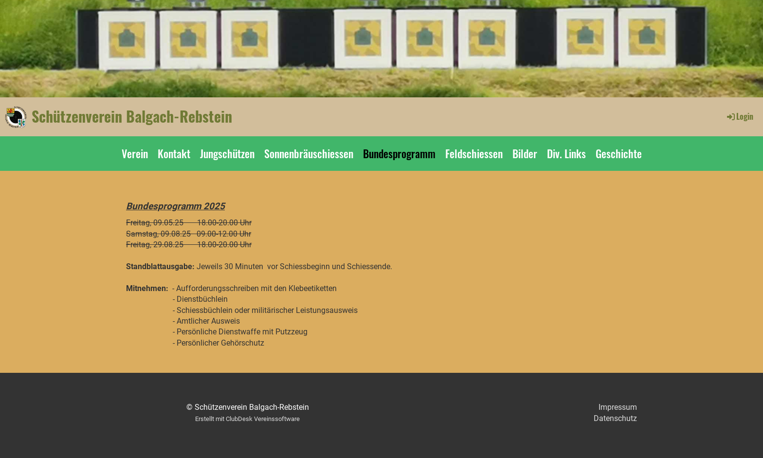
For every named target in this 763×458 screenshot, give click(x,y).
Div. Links (566, 153)
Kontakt (174, 153)
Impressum (618, 407)
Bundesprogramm (399, 153)
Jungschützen (227, 153)
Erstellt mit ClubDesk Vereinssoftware (247, 418)
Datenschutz (615, 418)
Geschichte (619, 153)
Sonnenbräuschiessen (308, 153)
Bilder (524, 153)
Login (739, 116)
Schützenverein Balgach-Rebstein (132, 116)
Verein (135, 153)
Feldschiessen (474, 153)
